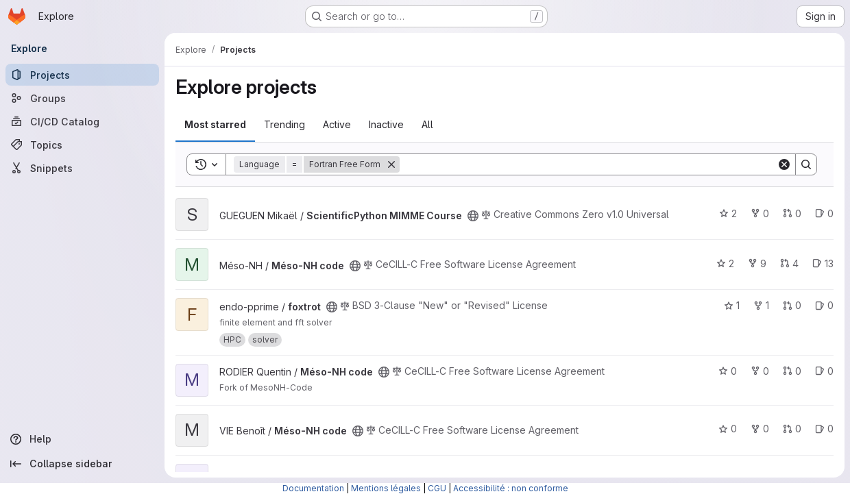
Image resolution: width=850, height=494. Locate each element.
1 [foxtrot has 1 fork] (761, 305)
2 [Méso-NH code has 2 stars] (725, 263)
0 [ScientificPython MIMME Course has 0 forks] (760, 213)
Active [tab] (337, 124)
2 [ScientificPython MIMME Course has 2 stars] (728, 213)
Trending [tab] (284, 124)
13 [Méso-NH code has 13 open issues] (823, 263)
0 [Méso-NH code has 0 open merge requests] (792, 371)
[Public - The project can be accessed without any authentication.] (472, 215)
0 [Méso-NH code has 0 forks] (760, 371)
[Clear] (784, 164)
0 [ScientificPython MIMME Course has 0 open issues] (824, 213)
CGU (437, 488)
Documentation (313, 488)
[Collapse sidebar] (82, 464)
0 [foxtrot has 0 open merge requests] (792, 305)
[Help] (82, 439)
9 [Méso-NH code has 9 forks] (757, 263)
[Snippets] (82, 168)
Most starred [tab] (215, 124)
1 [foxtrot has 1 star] (732, 305)
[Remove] (391, 164)
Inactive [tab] (386, 124)
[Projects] (82, 75)
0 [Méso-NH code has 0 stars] (727, 371)
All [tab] (427, 124)
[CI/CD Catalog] (82, 121)
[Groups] (82, 98)
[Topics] (82, 145)
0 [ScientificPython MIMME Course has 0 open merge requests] (792, 213)
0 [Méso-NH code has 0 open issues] (824, 371)
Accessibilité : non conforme (510, 488)
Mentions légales (386, 488)
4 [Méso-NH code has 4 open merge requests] (789, 263)
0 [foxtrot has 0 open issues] (824, 305)
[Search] (588, 164)
